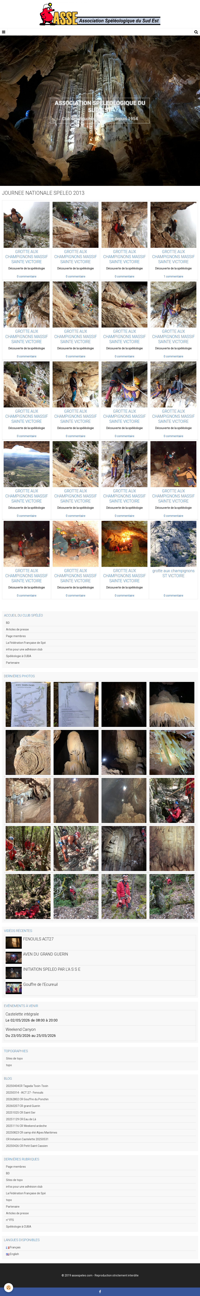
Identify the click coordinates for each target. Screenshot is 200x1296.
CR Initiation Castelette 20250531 (27, 1139)
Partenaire (13, 662)
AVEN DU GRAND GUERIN (45, 954)
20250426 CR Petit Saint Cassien (27, 1145)
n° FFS (10, 1220)
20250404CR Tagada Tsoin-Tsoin (27, 1086)
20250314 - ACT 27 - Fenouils (24, 1092)
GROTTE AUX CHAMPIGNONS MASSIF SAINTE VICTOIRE (26, 256)
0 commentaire (26, 276)
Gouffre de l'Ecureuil (40, 984)
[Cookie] (8, 1287)
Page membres (16, 636)
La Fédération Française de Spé (26, 642)
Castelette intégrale (22, 1014)
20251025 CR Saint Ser (20, 1112)
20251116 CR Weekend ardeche (26, 1125)
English (12, 1254)
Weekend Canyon (21, 1029)
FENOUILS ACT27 (38, 939)
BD (8, 622)
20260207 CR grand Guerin (23, 1106)
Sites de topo (14, 1058)
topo (9, 1065)
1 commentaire (173, 276)
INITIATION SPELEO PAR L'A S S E (51, 969)
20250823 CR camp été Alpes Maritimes (31, 1132)
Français (13, 1247)
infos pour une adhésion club (24, 649)
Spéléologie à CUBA (18, 656)
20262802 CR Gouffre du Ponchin (27, 1099)
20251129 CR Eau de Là (21, 1119)
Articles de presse (17, 629)
